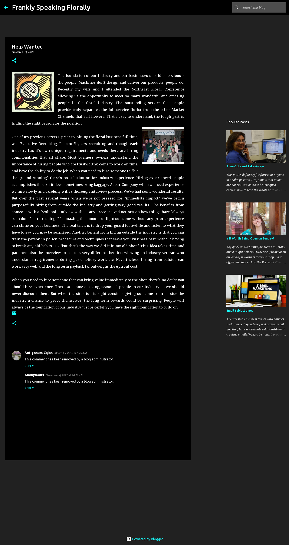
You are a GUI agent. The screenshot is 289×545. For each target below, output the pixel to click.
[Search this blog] (263, 7)
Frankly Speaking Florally (51, 7)
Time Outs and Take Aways (245, 166)
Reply (29, 366)
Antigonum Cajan (38, 353)
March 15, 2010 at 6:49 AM (70, 352)
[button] (14, 61)
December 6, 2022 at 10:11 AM (64, 375)
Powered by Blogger (144, 539)
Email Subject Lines (239, 310)
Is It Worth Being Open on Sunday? (250, 238)
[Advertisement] (98, 496)
